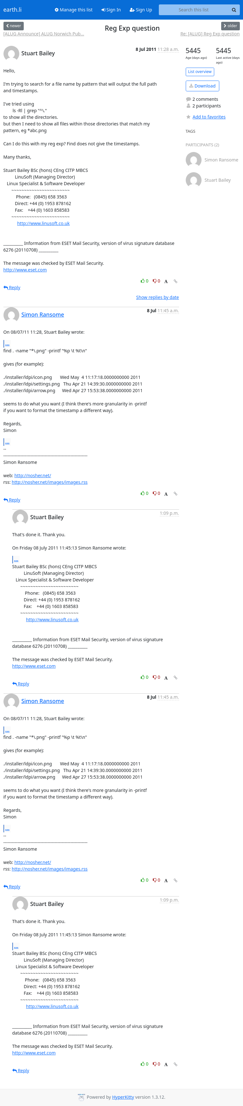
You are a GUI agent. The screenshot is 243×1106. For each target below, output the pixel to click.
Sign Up (141, 10)
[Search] (234, 9)
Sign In (111, 10)
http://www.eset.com (25, 270)
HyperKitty (123, 1097)
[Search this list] (194, 9)
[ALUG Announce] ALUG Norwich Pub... (43, 34)
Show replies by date (157, 297)
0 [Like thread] (145, 281)
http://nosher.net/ (32, 475)
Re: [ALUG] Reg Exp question (210, 34)
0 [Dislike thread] (156, 281)
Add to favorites (206, 117)
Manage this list (74, 10)
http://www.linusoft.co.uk (43, 223)
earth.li (12, 10)
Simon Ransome (43, 314)
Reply (12, 287)
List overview (200, 71)
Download (202, 86)
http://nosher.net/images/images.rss (50, 482)
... (7, 343)
